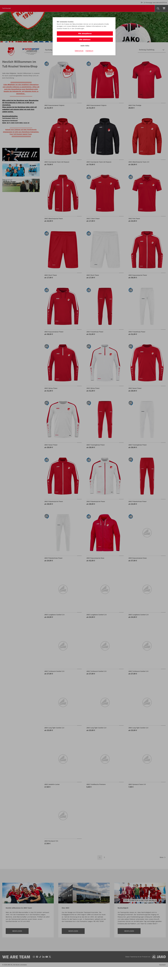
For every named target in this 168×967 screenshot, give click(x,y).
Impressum (89, 51)
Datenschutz (79, 51)
